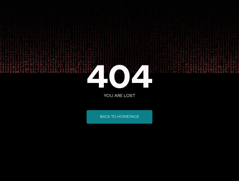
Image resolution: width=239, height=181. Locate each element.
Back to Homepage (119, 116)
